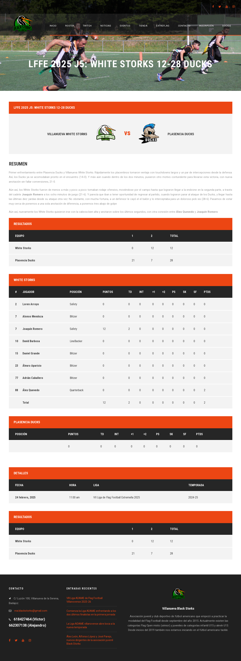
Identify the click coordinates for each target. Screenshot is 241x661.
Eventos (125, 25)
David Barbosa (31, 341)
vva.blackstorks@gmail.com (30, 610)
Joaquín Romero (33, 329)
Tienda (143, 25)
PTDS (207, 292)
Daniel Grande (31, 353)
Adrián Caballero (33, 378)
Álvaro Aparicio (32, 365)
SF (195, 292)
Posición (76, 292)
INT (141, 292)
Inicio (53, 25)
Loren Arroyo (31, 304)
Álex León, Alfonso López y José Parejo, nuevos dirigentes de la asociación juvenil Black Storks (90, 640)
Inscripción (206, 25)
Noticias (105, 25)
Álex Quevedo (31, 390)
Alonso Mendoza (33, 316)
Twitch (87, 25)
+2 (163, 292)
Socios (226, 25)
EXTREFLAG (162, 25)
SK (184, 292)
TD (130, 292)
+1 (153, 292)
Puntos (108, 292)
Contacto (184, 25)
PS (173, 292)
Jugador (28, 292)
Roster (69, 25)
